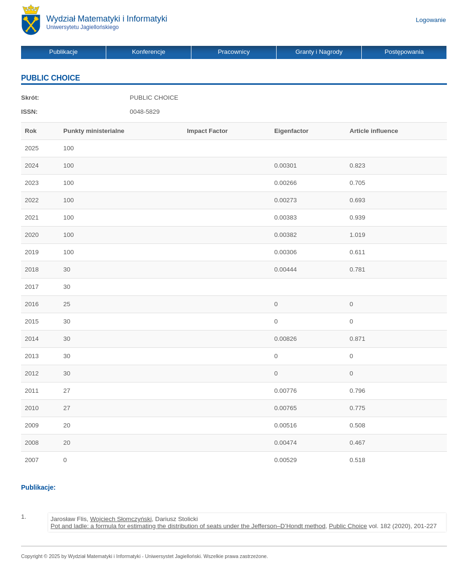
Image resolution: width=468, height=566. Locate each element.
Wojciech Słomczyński (121, 518)
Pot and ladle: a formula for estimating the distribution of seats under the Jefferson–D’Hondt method (188, 525)
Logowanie (431, 19)
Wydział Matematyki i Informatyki (107, 18)
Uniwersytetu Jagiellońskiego (82, 27)
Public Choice (348, 525)
